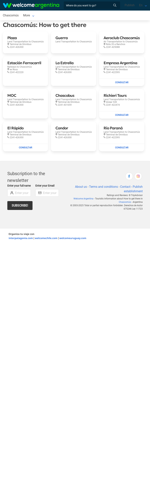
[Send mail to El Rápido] (25, 147)
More (26, 15)
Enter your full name (19, 185)
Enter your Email (44, 185)
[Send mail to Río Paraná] (121, 147)
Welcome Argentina (83, 198)
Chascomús (125, 202)
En (140, 5)
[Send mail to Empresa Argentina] (121, 82)
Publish (130, 5)
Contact (125, 186)
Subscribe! (20, 205)
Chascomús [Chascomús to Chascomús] (11, 15)
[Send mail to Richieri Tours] (121, 115)
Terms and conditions (103, 186)
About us (81, 186)
